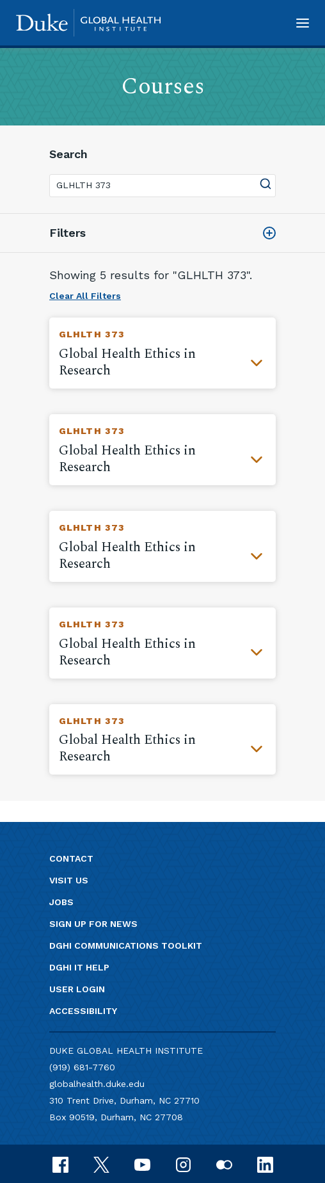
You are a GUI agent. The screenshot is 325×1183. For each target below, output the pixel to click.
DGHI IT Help (79, 967)
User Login (77, 989)
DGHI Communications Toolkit (125, 945)
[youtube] (142, 1163)
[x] (101, 1163)
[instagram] (183, 1163)
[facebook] (60, 1163)
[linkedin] (265, 1163)
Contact (71, 858)
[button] (302, 22)
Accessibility (83, 1011)
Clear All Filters (85, 296)
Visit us (68, 880)
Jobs (61, 902)
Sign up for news (93, 924)
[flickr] (224, 1163)
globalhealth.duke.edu (97, 1084)
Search (68, 154)
